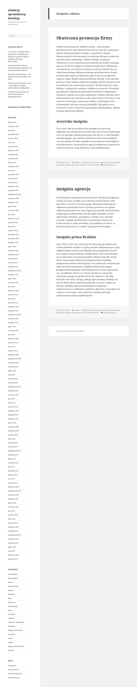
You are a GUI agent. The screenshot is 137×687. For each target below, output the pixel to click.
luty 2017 (11, 479)
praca (10, 610)
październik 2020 (14, 359)
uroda (10, 638)
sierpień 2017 (13, 455)
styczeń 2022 (13, 303)
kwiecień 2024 (13, 218)
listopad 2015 (13, 531)
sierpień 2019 (13, 391)
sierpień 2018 (13, 419)
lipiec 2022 (12, 278)
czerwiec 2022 (13, 282)
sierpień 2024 (13, 202)
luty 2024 (11, 226)
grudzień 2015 (13, 527)
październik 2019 (14, 387)
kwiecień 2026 (13, 134)
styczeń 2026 (13, 146)
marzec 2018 (13, 435)
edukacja (11, 594)
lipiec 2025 (12, 162)
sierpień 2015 (13, 543)
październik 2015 (14, 535)
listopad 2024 (13, 190)
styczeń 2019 (13, 407)
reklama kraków (93, 165)
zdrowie (11, 650)
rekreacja (11, 626)
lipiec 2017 (12, 459)
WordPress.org (13, 677)
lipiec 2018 (12, 423)
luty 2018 (11, 439)
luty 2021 (11, 347)
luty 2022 (11, 299)
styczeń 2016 (13, 523)
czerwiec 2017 (13, 463)
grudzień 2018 (13, 411)
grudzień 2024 (13, 186)
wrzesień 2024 (13, 198)
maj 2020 (11, 375)
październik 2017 (14, 451)
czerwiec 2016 (13, 507)
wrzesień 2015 (13, 539)
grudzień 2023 (13, 234)
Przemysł (11, 614)
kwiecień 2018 (13, 431)
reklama (11, 618)
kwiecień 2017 (13, 471)
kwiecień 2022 (13, 291)
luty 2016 (11, 519)
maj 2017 (11, 467)
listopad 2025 (13, 154)
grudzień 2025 (13, 150)
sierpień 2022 (13, 274)
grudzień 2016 (13, 487)
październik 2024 (14, 194)
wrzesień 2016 (13, 495)
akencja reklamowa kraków (110, 162)
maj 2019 (11, 399)
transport (11, 634)
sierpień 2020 (13, 367)
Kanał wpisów (13, 669)
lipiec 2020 (12, 371)
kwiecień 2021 (13, 338)
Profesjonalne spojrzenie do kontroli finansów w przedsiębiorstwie (18, 94)
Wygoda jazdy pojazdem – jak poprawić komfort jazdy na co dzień (19, 76)
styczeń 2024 (13, 230)
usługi (10, 642)
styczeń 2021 (13, 351)
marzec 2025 (13, 178)
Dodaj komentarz (109, 165)
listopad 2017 (13, 447)
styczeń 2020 (13, 383)
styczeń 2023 (13, 262)
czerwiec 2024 (13, 210)
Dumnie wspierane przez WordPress (70, 331)
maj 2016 (11, 511)
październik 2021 (14, 314)
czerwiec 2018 (13, 427)
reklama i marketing (16, 622)
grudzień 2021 (13, 307)
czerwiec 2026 (13, 126)
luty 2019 (11, 403)
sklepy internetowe (15, 630)
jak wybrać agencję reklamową (67, 165)
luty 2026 (11, 142)
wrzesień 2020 (13, 363)
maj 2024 (11, 214)
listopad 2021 (13, 311)
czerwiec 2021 (13, 330)
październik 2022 (14, 270)
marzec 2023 (13, 258)
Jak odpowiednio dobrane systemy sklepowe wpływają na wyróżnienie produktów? (20, 67)
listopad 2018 (13, 415)
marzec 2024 (13, 222)
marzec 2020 (13, 379)
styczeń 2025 (13, 182)
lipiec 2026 (12, 122)
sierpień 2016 (13, 499)
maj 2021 (11, 334)
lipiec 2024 (12, 206)
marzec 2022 (13, 295)
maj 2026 (11, 130)
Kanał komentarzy (15, 673)
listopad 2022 (13, 266)
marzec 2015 (13, 559)
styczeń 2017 (13, 483)
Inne (10, 598)
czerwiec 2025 (13, 166)
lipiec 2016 (12, 503)
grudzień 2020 (13, 355)
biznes (10, 582)
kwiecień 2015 (13, 555)
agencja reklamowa (92, 162)
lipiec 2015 (12, 547)
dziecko (11, 590)
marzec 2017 (13, 475)
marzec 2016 (13, 515)
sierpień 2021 (13, 322)
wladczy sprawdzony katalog (17, 14)
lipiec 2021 (12, 326)
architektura (13, 574)
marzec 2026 (13, 138)
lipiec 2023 (12, 246)
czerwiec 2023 (13, 250)
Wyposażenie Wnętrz (16, 646)
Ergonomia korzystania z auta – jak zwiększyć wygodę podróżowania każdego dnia (19, 85)
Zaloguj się (12, 665)
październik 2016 (14, 491)
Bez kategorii (13, 578)
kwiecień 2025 (13, 174)
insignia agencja (73, 189)
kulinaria (11, 602)
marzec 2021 (13, 342)
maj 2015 (11, 551)
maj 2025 (11, 170)
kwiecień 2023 (13, 254)
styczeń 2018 (13, 443)
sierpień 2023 (13, 242)
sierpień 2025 (13, 158)
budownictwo (13, 586)
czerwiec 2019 (13, 395)
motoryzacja (13, 606)
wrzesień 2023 (13, 238)
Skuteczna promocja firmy (84, 38)
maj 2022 (11, 286)
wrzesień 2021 (13, 318)
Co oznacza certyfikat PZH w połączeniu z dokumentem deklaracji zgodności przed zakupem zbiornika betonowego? (19, 57)
